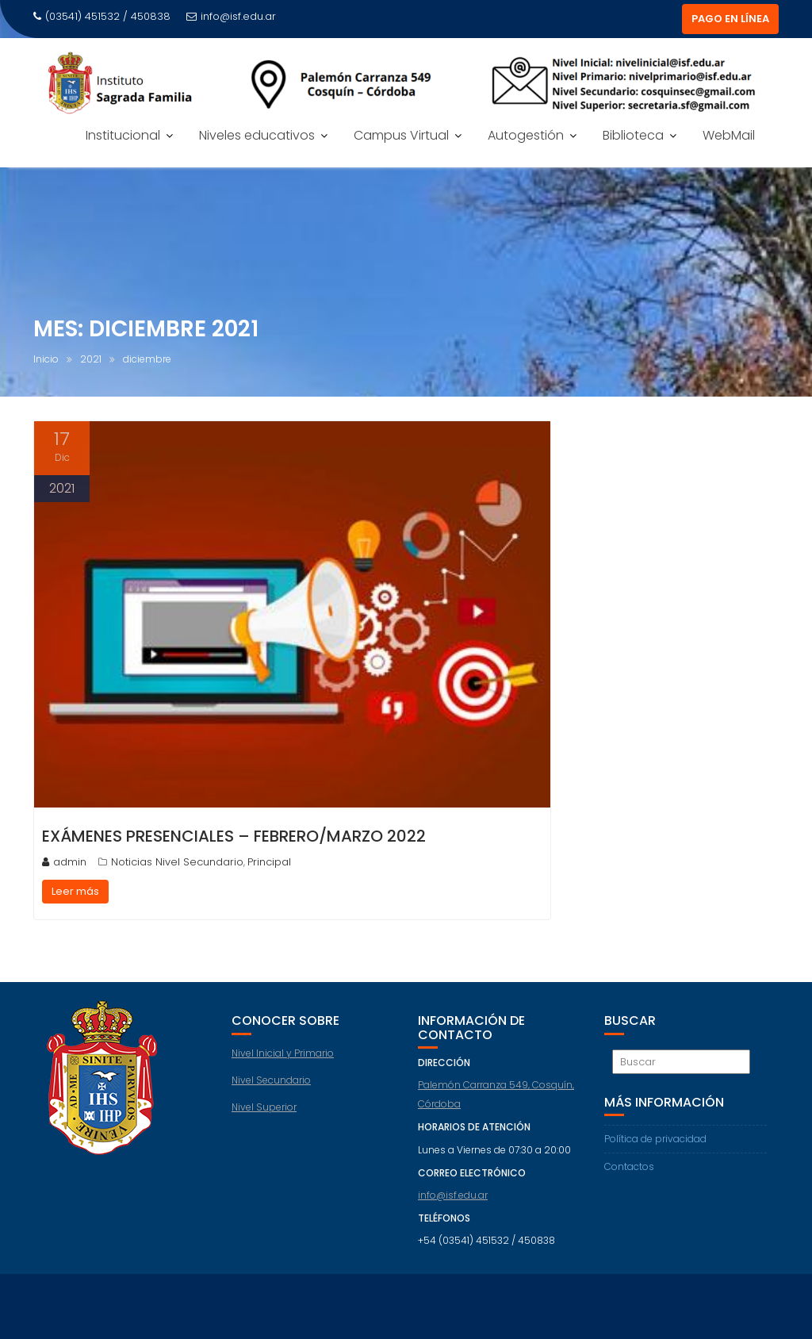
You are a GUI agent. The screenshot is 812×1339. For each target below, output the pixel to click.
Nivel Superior (264, 1107)
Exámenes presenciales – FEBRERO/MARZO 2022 (234, 836)
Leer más (75, 891)
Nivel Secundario (271, 1080)
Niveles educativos (257, 135)
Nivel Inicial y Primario (283, 1053)
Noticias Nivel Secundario (177, 861)
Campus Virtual (401, 135)
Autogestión (526, 135)
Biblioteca (633, 135)
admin (64, 861)
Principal (269, 861)
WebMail (729, 135)
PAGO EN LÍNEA (730, 18)
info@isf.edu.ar (231, 16)
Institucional (123, 135)
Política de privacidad (655, 1138)
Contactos (629, 1166)
